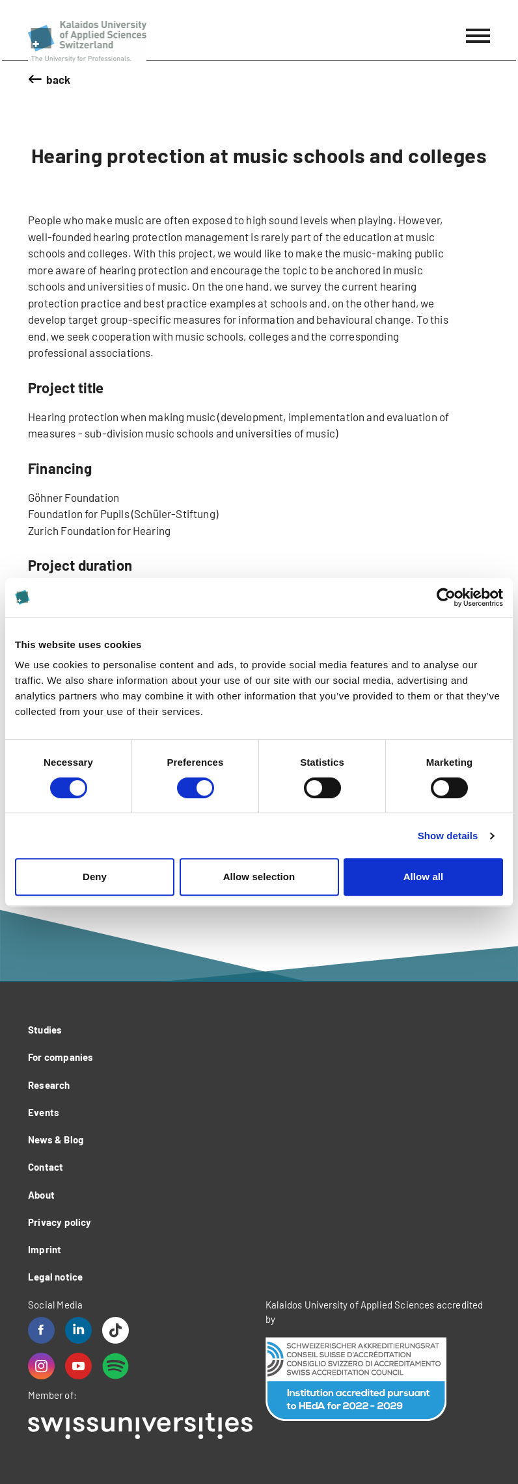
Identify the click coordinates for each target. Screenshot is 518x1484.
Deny (95, 876)
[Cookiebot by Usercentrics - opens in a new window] (446, 597)
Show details (448, 835)
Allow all (423, 876)
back (58, 79)
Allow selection (259, 876)
